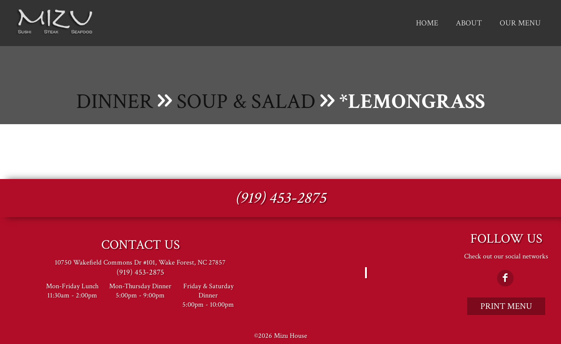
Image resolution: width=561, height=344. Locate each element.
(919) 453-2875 (280, 198)
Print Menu (506, 306)
